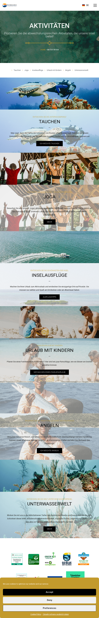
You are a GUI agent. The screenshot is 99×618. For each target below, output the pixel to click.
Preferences (49, 608)
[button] (95, 5)
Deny (49, 600)
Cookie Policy (35, 614)
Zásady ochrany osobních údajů (56, 614)
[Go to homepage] (9, 5)
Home (43, 49)
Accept (49, 592)
